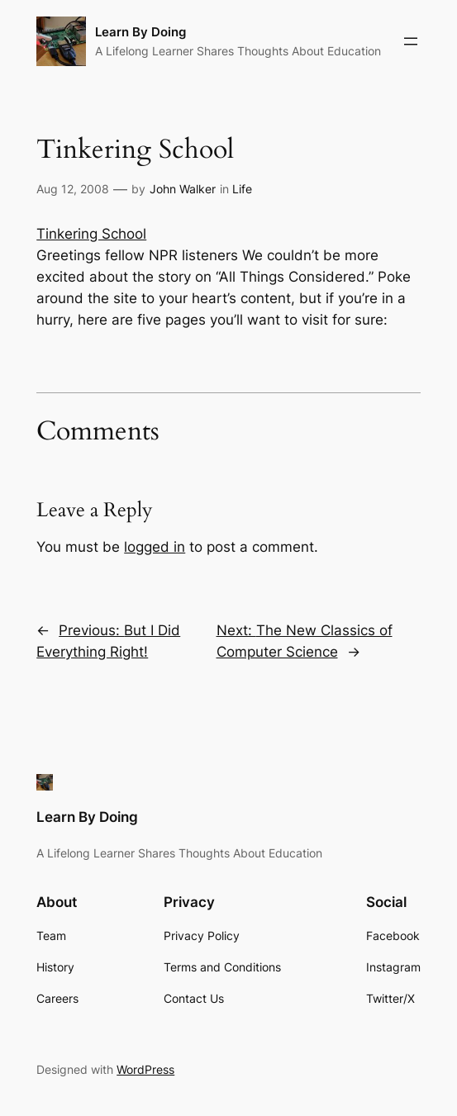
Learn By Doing (140, 32)
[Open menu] (411, 41)
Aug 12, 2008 (72, 189)
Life (242, 189)
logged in (154, 547)
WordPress (145, 1069)
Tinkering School (91, 234)
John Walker (183, 189)
